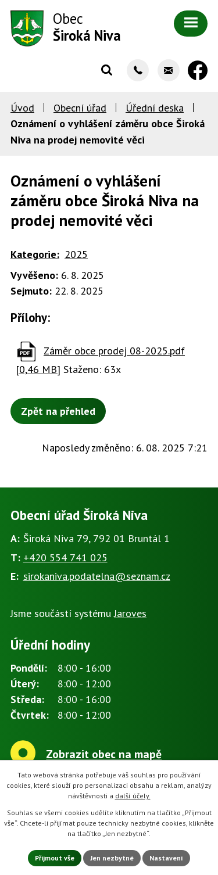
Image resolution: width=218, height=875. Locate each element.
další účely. (133, 795)
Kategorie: (34, 254)
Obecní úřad (79, 107)
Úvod (22, 107)
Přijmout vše (54, 858)
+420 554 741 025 (65, 557)
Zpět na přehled (58, 411)
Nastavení (166, 858)
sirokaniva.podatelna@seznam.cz (96, 576)
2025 (76, 254)
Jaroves (130, 613)
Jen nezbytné (112, 858)
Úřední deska (155, 107)
